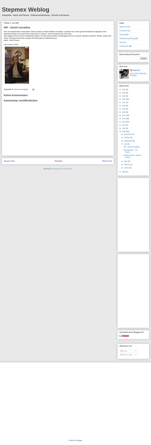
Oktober (127, 137)
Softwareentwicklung (126, 38)
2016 (124, 119)
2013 (124, 125)
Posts (124, 351)
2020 (124, 106)
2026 (124, 89)
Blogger (79, 440)
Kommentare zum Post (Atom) (62, 169)
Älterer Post (107, 161)
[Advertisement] (133, 214)
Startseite (58, 161)
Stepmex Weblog (25, 9)
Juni (125, 144)
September (128, 141)
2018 (124, 112)
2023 (124, 99)
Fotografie (123, 31)
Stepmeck (136, 70)
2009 (124, 131)
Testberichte (123, 46)
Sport (121, 42)
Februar (127, 164)
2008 (124, 172)
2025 (124, 93)
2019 (124, 109)
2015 (124, 122)
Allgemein (123, 27)
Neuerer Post (9, 161)
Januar (126, 168)
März (126, 161)
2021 (124, 102)
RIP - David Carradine (132, 147)
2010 (124, 128)
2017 (124, 115)
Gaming (122, 34)
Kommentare (126, 355)
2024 (124, 96)
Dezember (128, 134)
